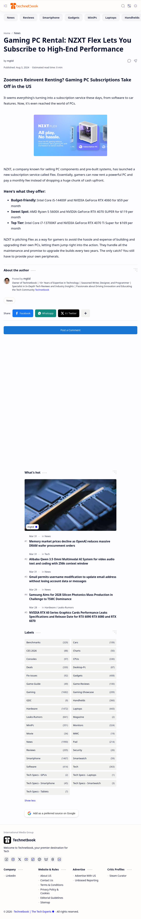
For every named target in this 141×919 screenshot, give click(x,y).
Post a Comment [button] (71, 330)
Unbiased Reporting (86, 880)
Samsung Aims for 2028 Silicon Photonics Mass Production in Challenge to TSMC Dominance (71, 597)
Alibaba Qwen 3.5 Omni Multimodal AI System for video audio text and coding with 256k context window (71, 561)
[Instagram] (13, 859)
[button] (5, 6)
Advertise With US (85, 875)
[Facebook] (6, 859)
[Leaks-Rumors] (66, 607)
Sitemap (45, 902)
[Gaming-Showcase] (93, 692)
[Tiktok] (33, 859)
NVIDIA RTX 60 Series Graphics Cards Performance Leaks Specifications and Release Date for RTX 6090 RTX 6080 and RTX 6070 (72, 617)
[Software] (47, 766)
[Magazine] (93, 717)
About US (45, 875)
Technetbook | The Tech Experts (34, 911)
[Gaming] (47, 692)
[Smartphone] (51, 17)
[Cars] (93, 642)
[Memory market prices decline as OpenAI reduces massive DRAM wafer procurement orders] (70, 505)
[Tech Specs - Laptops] (93, 775)
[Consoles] (47, 659)
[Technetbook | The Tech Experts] (24, 6)
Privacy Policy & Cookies (49, 891)
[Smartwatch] (93, 758)
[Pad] (93, 741)
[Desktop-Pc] (93, 667)
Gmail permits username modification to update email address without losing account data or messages (72, 579)
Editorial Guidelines (51, 897)
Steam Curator (118, 875)
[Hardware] (51, 607)
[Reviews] (28, 17)
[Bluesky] (46, 859)
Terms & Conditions (51, 885)
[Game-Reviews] (93, 683)
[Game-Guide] (47, 683)
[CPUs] (93, 659)
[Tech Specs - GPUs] (47, 775)
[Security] (93, 750)
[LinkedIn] (59, 859)
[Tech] (47, 554)
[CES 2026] (47, 650)
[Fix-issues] (47, 675)
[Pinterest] (39, 859)
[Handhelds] (93, 700)
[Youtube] (26, 859)
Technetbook (42, 289)
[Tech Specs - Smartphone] (47, 783)
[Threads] (52, 859)
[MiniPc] (92, 17)
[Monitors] (93, 725)
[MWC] (93, 733)
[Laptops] (111, 17)
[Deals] (47, 667)
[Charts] (93, 650)
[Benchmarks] (47, 642)
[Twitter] (19, 859)
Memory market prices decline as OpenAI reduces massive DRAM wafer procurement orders (69, 543)
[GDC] (47, 700)
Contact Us (46, 880)
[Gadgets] (74, 17)
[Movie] (47, 733)
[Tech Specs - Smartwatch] (93, 783)
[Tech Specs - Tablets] (47, 791)
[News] (11, 17)
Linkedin (11, 875)
